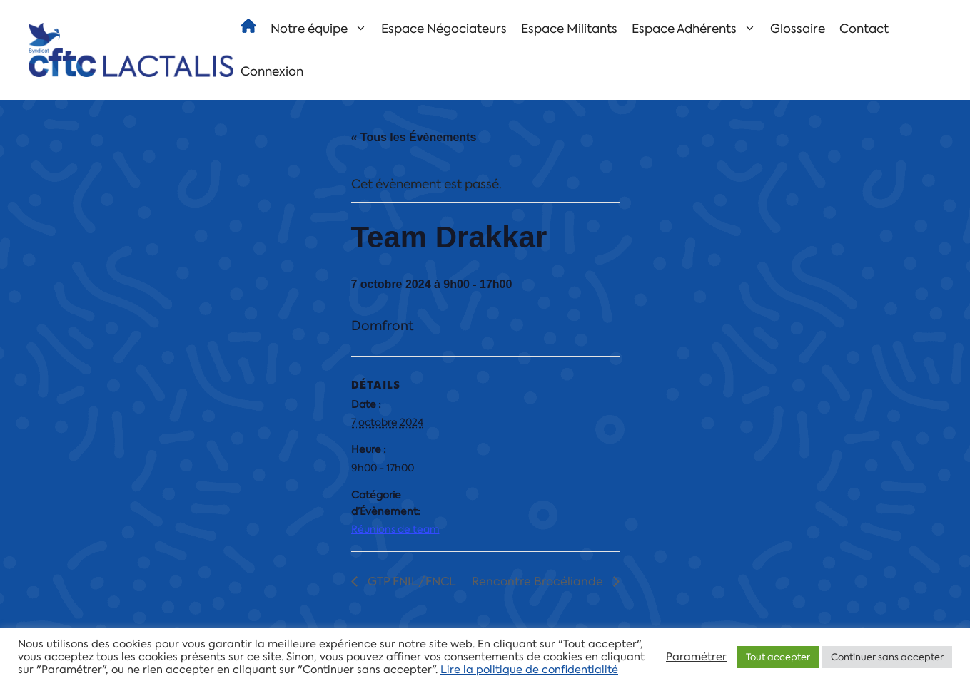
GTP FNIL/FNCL (410, 581)
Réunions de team (395, 529)
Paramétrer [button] (696, 656)
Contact (864, 28)
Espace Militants (569, 28)
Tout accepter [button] (778, 657)
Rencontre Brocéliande (539, 581)
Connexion (272, 71)
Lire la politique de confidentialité (529, 669)
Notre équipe (322, 28)
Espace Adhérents (697, 28)
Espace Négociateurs (444, 28)
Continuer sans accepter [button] (887, 657)
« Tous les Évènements (414, 137)
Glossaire (797, 28)
